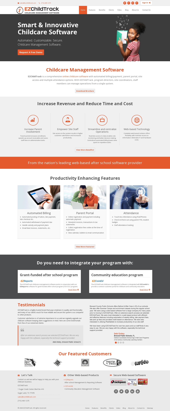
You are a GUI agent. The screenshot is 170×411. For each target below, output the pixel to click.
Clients (111, 10)
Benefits (102, 10)
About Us (135, 10)
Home (83, 10)
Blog (126, 10)
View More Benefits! (85, 150)
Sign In (146, 2)
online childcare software (75, 76)
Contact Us (146, 10)
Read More (73, 290)
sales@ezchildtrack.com (28, 3)
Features (92, 10)
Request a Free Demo (30, 52)
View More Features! (85, 246)
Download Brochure (85, 91)
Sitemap (150, 408)
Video (119, 10)
